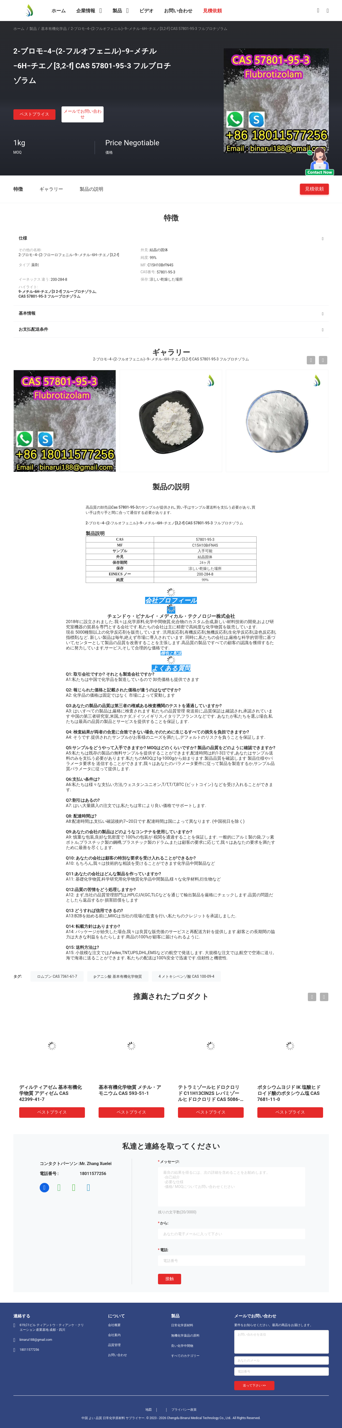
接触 (169, 1278)
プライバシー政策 (184, 1409)
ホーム (18, 29)
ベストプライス (34, 114)
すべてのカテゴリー (185, 1356)
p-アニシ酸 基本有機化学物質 (118, 976)
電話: (164, 1250)
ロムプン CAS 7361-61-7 (57, 976)
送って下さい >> (254, 1385)
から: (164, 1223)
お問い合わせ (117, 1355)
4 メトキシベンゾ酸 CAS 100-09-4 (186, 976)
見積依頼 (314, 189)
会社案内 (114, 1335)
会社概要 (114, 1325)
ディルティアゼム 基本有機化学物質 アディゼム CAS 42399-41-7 (50, 1093)
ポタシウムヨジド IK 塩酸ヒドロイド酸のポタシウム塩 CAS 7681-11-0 (289, 1093)
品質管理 (114, 1345)
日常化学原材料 (182, 1325)
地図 (148, 1409)
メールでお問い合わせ (82, 114)
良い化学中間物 (182, 1346)
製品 (33, 29)
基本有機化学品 (54, 29)
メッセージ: (170, 1162)
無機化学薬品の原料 (185, 1335)
